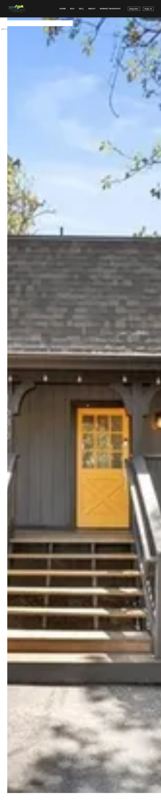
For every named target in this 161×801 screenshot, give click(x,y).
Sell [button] (81, 9)
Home (63, 9)
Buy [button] (72, 9)
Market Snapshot (110, 9)
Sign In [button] (148, 9)
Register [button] (133, 9)
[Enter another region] (45, 23)
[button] (11, 23)
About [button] (91, 9)
